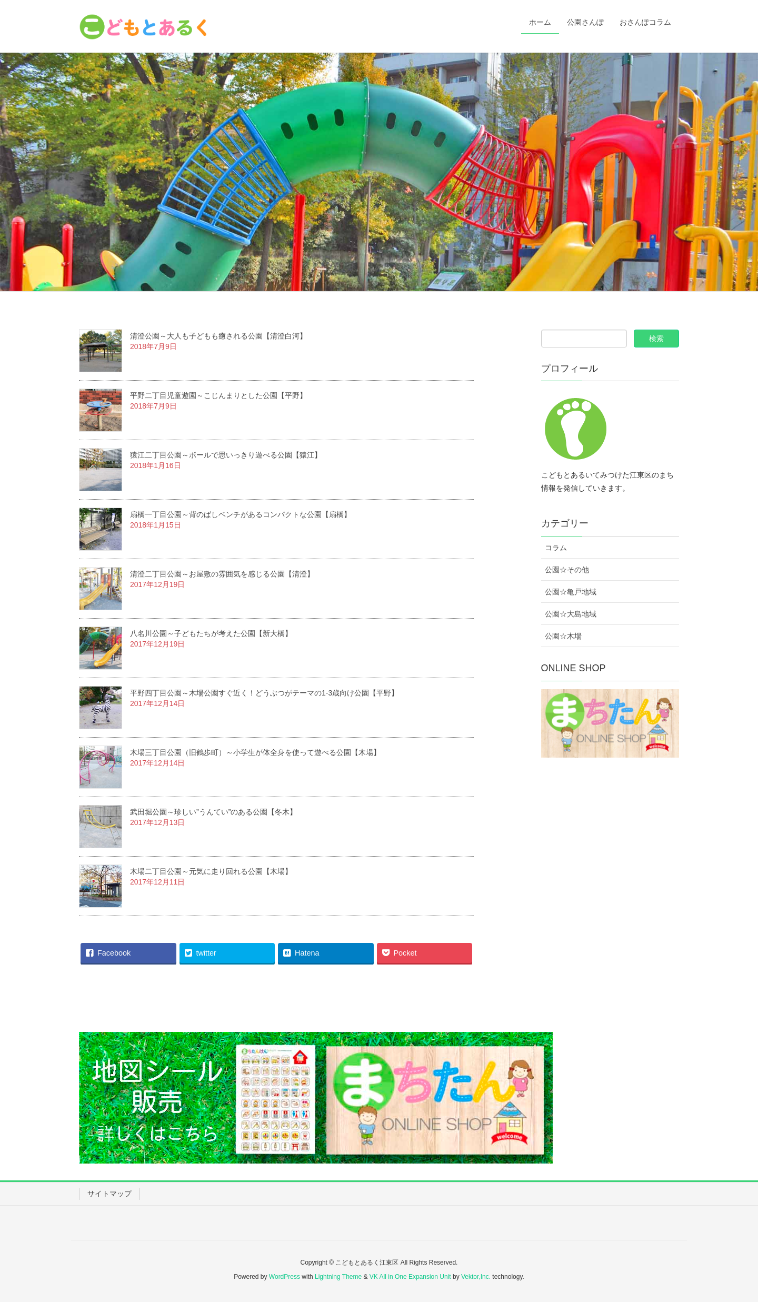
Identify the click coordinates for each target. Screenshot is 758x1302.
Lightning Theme (338, 1276)
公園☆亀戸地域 (570, 592)
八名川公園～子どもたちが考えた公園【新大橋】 (211, 633)
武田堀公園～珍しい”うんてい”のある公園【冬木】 (213, 812)
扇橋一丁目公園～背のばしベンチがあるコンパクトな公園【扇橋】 (240, 514)
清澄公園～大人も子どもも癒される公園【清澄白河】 (218, 336)
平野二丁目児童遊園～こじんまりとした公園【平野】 (218, 395)
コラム (556, 547)
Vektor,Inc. (476, 1276)
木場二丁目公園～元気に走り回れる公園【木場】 (211, 871)
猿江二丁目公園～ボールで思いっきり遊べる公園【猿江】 (226, 455)
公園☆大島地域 (570, 614)
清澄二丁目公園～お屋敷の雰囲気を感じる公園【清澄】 (222, 574)
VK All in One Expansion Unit (410, 1276)
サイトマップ (109, 1193)
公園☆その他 (567, 569)
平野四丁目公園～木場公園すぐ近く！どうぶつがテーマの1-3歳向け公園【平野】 (264, 693)
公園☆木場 (563, 636)
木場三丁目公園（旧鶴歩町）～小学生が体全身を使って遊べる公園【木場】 (255, 752)
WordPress (284, 1276)
